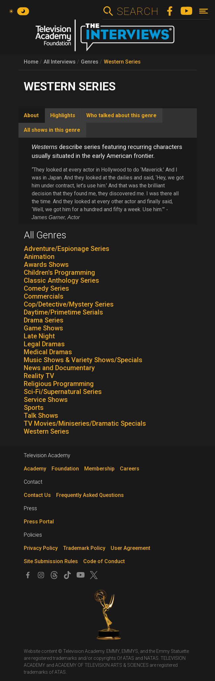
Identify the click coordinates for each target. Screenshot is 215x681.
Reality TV (39, 376)
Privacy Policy (41, 548)
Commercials (43, 296)
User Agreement (130, 548)
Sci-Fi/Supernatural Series (63, 392)
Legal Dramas (44, 344)
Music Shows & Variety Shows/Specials (83, 360)
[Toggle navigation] (203, 11)
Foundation (65, 468)
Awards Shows (46, 264)
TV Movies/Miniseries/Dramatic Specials (85, 423)
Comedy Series (46, 288)
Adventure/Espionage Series (66, 249)
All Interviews (60, 62)
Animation (39, 257)
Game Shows (43, 328)
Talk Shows (41, 415)
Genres (89, 62)
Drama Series (43, 320)
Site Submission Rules (51, 561)
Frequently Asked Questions (90, 495)
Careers (129, 468)
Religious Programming (59, 384)
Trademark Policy (84, 548)
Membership (99, 468)
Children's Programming (59, 272)
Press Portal (39, 521)
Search (138, 11)
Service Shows (46, 400)
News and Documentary (59, 368)
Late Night (39, 336)
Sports (34, 408)
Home (31, 62)
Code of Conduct (104, 561)
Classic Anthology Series (61, 280)
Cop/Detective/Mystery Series (69, 304)
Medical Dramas (48, 352)
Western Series (122, 62)
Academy (35, 468)
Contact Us (37, 495)
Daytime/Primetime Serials (63, 312)
